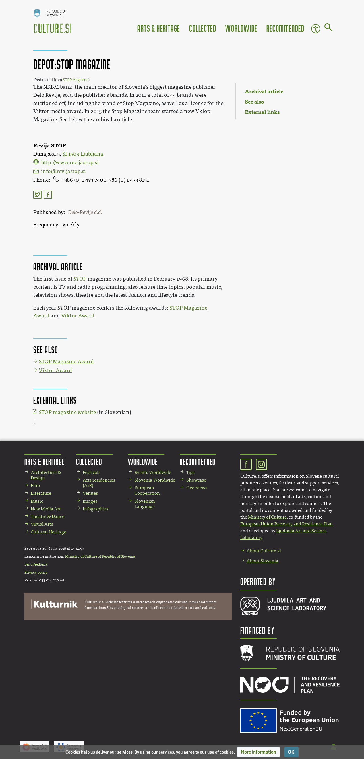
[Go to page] (328, 28)
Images (90, 501)
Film (35, 485)
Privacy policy (35, 572)
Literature (41, 493)
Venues (90, 493)
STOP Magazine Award (66, 361)
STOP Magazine (75, 80)
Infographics (95, 509)
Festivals (91, 472)
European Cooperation (147, 490)
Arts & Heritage (158, 28)
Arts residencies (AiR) (99, 482)
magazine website (67, 412)
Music (37, 501)
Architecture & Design (46, 475)
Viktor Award (77, 316)
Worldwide (241, 28)
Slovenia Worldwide (155, 480)
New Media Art (46, 509)
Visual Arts (42, 524)
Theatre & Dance (47, 516)
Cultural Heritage (48, 532)
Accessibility (315, 28)
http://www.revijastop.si (70, 162)
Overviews (196, 487)
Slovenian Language (145, 503)
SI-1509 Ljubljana (82, 154)
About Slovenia (262, 561)
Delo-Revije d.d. (85, 212)
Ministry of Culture (267, 517)
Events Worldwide (153, 472)
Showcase (196, 480)
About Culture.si (264, 551)
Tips (190, 472)
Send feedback (35, 564)
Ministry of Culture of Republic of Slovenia (100, 556)
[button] (258, 752)
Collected (202, 28)
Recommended (285, 28)
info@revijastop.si (63, 171)
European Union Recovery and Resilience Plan (286, 524)
